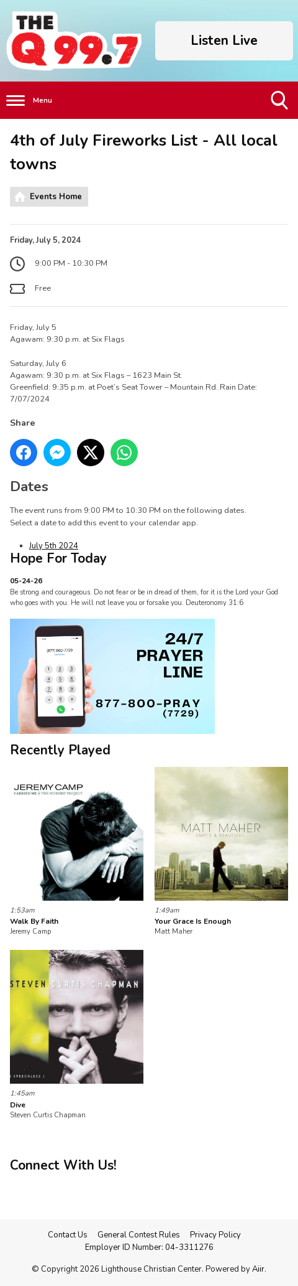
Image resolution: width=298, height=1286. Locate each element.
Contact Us (68, 1235)
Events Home (56, 196)
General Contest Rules (138, 1235)
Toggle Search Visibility (280, 105)
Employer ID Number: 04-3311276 (149, 1247)
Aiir (258, 1269)
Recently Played (60, 750)
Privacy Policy (215, 1235)
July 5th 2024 (53, 545)
